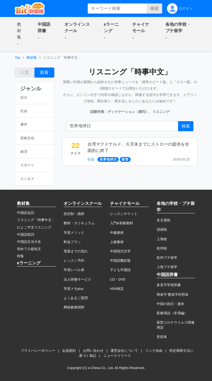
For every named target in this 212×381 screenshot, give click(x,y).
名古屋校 (163, 220)
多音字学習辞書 (169, 285)
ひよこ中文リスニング (34, 227)
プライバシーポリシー (38, 351)
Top (17, 58)
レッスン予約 (74, 261)
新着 (44, 72)
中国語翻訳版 (120, 261)
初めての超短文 (29, 249)
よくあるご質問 (76, 298)
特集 (20, 256)
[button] (21, 34)
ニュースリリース (117, 356)
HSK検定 (117, 289)
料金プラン (72, 242)
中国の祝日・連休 (170, 304)
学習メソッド (74, 233)
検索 (154, 8)
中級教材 (117, 233)
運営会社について (124, 351)
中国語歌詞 (25, 234)
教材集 (31, 58)
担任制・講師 (74, 214)
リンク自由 (153, 351)
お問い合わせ (93, 351)
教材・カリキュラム (79, 223)
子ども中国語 (120, 270)
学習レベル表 (74, 270)
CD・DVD (118, 279)
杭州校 (162, 248)
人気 (24, 72)
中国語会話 (25, 213)
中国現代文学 (120, 251)
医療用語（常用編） (172, 313)
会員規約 (69, 351)
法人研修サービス (77, 279)
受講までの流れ (76, 251)
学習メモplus (73, 289)
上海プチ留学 (167, 267)
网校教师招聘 (74, 307)
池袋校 (162, 229)
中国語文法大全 (29, 242)
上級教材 (117, 242)
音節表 (162, 337)
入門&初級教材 (121, 223)
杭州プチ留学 (167, 258)
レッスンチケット (124, 214)
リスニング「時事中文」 (36, 220)
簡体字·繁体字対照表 (173, 295)
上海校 (162, 239)
